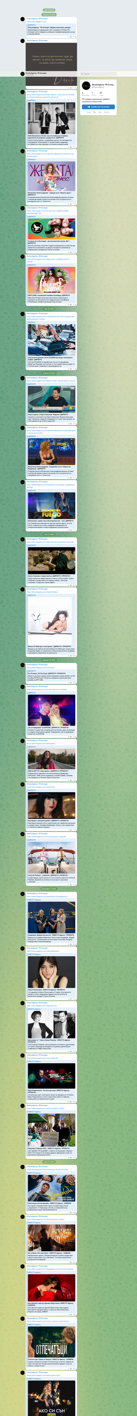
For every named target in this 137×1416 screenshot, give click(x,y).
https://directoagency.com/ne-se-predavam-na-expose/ (47, 618)
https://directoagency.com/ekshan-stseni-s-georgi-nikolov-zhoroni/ (51, 310)
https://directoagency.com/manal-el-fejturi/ (42, 521)
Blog (94, 41)
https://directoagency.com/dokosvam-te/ (42, 935)
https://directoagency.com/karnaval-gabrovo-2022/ (46, 1037)
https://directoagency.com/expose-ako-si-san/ (44, 1304)
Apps (100, 41)
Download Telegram (98, 36)
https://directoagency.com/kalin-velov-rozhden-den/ (46, 1363)
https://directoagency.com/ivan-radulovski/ (42, 987)
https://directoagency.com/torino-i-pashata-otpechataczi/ (48, 1250)
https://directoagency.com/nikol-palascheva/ (43, 880)
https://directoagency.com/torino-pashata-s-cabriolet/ (46, 766)
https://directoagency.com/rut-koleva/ (41, 597)
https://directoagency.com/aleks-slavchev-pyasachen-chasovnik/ (50, 471)
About (89, 41)
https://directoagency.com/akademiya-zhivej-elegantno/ (47, 825)
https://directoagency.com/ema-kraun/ (41, 716)
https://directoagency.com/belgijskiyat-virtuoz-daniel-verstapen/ (50, 1198)
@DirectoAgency (98, 16)
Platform (107, 41)
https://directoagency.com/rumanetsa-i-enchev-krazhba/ (47, 1098)
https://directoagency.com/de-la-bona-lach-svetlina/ (46, 1148)
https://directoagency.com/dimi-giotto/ (41, 672)
